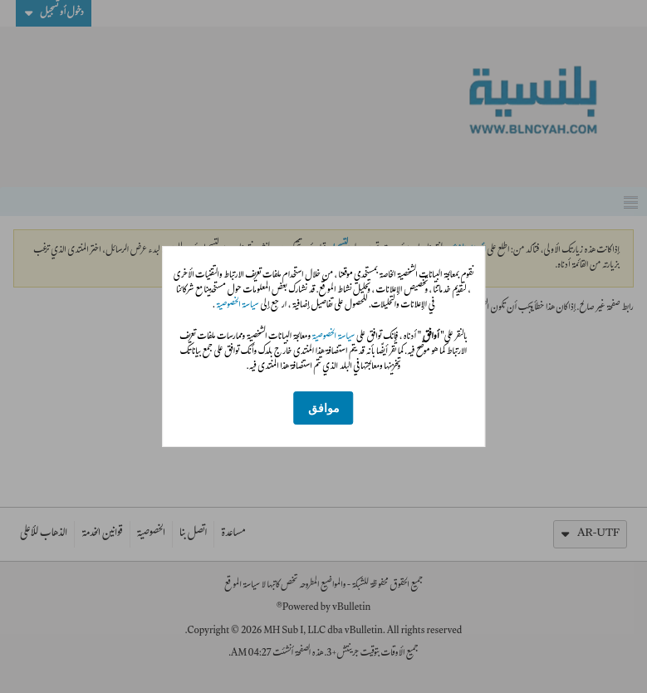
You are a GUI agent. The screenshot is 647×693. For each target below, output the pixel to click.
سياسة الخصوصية (237, 305)
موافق (324, 408)
